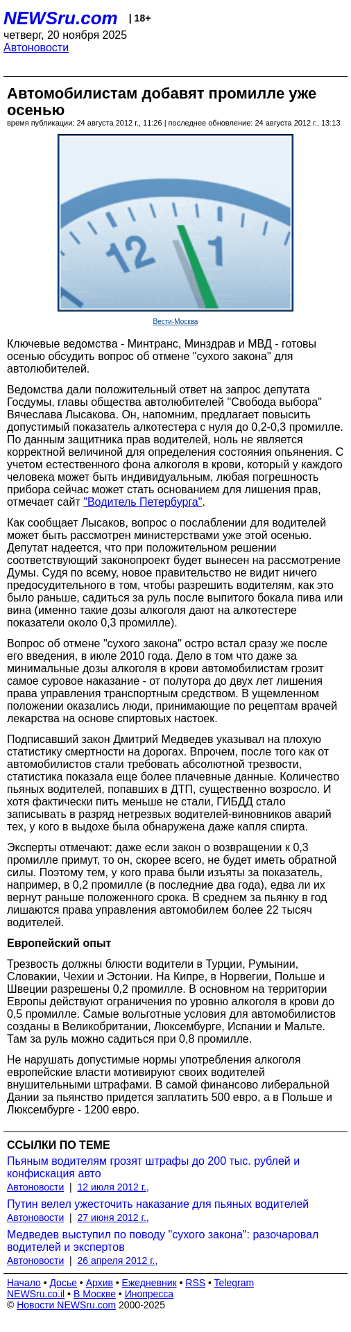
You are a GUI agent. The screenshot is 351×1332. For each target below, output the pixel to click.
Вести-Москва (175, 321)
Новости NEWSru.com (66, 1304)
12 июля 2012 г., (113, 1187)
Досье (63, 1282)
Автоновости (36, 47)
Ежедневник (149, 1282)
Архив (99, 1282)
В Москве (95, 1293)
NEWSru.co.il (36, 1293)
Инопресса (149, 1293)
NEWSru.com (60, 18)
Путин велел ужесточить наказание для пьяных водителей (158, 1204)
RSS (195, 1282)
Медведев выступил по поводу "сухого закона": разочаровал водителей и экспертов (162, 1241)
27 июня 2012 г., (113, 1217)
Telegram (234, 1282)
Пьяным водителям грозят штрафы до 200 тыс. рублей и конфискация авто (153, 1167)
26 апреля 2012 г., (118, 1260)
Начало (24, 1282)
